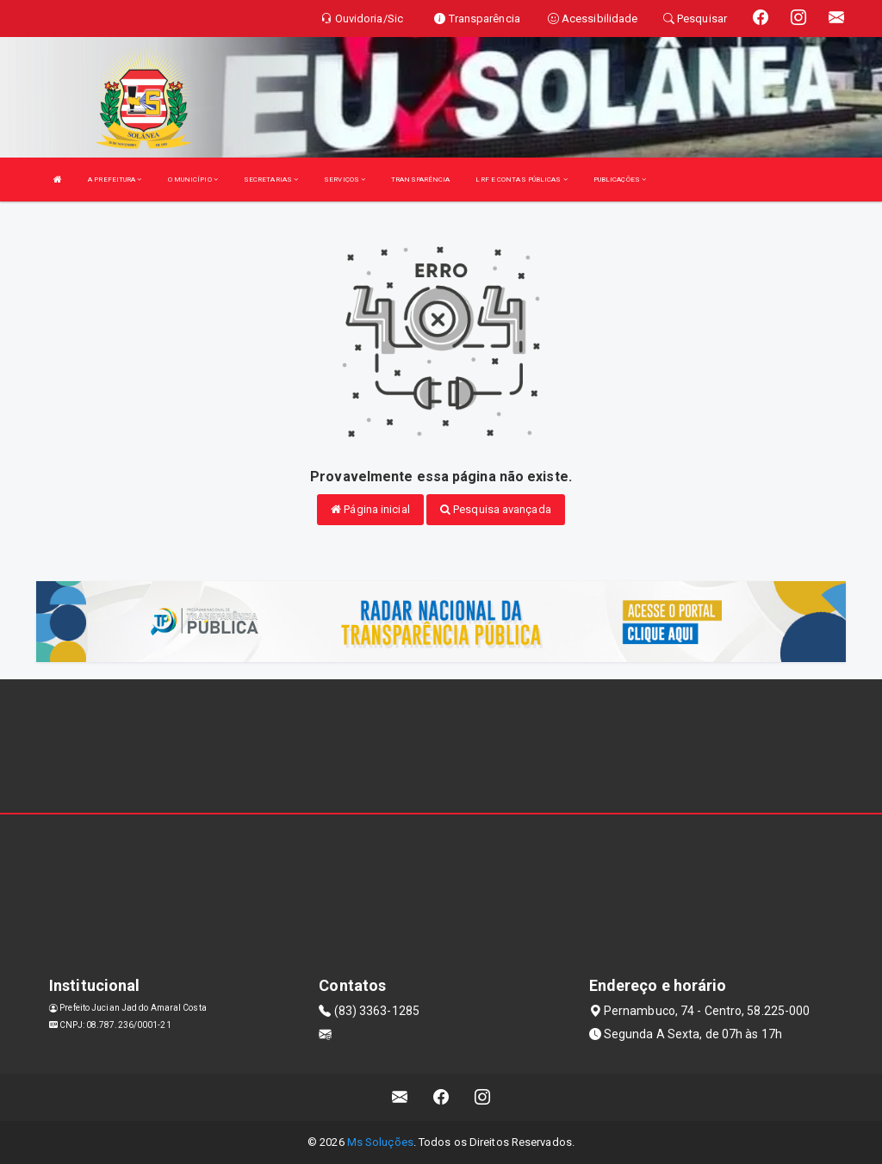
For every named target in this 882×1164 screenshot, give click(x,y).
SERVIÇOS (344, 179)
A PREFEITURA (114, 179)
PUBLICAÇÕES (619, 179)
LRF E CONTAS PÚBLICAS (521, 179)
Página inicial (370, 509)
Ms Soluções (380, 1142)
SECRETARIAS (271, 179)
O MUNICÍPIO (193, 179)
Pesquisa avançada (495, 509)
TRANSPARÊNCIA (420, 179)
